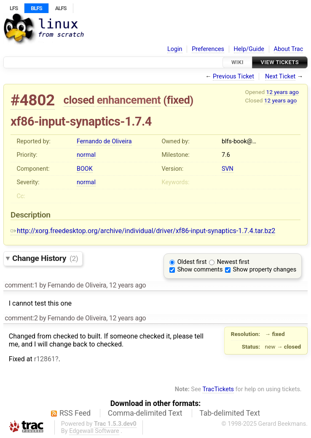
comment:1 (21, 285)
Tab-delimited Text (229, 413)
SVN (227, 168)
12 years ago (282, 92)
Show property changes (264, 269)
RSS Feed (75, 413)
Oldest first (192, 262)
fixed (178, 100)
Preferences (208, 49)
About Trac (288, 49)
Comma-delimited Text (145, 413)
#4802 (33, 100)
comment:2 (21, 318)
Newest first (233, 262)
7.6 (226, 155)
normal (86, 155)
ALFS (61, 8)
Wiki (237, 62)
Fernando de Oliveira (104, 141)
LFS (14, 8)
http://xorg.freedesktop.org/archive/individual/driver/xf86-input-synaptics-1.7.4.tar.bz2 (143, 231)
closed (79, 100)
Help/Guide (249, 49)
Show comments (200, 269)
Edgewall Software (94, 431)
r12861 (44, 359)
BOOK (85, 168)
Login (174, 49)
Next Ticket (280, 76)
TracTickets (218, 389)
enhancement (129, 100)
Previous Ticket (233, 76)
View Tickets (280, 62)
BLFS (36, 8)
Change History (45, 258)
